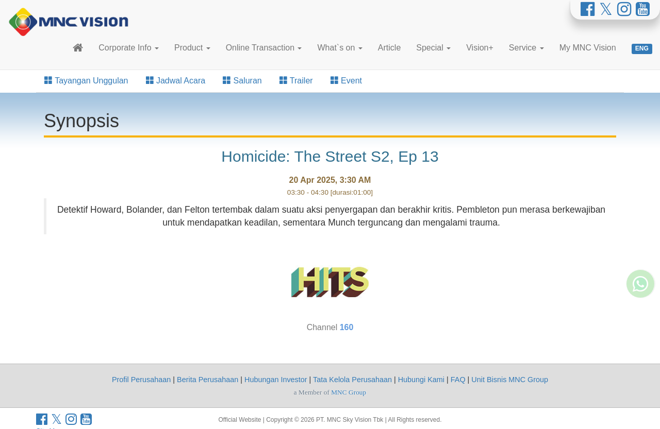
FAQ (458, 379)
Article (389, 47)
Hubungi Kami (421, 379)
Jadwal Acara (176, 80)
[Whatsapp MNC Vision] (640, 249)
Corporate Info (128, 47)
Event (346, 80)
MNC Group (348, 392)
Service (526, 47)
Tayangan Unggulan (86, 80)
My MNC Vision (587, 47)
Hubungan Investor (275, 379)
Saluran (242, 80)
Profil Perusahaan (141, 379)
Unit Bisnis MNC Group (509, 379)
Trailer (296, 80)
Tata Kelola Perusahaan (352, 379)
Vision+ (479, 47)
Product (192, 47)
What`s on (339, 47)
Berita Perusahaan (207, 379)
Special (433, 47)
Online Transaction (264, 47)
